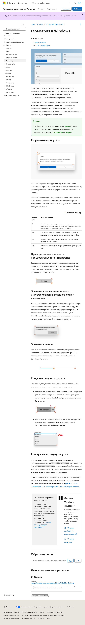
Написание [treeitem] (10, 92)
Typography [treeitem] (10, 83)
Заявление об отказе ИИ (11, 612)
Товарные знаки (27, 618)
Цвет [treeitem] (8, 51)
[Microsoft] (4, 3)
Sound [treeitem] (8, 80)
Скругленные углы (39, 42)
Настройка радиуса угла (41, 45)
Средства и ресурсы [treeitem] (11, 95)
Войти (80, 3)
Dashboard (77, 9)
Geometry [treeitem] (9, 61)
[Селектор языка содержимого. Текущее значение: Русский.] (8, 607)
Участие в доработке (54, 612)
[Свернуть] (23, 24)
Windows (40, 24)
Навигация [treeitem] (10, 76)
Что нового (66, 9)
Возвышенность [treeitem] (11, 58)
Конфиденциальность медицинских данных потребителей (42, 615)
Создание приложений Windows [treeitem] (12, 34)
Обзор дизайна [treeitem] (9, 39)
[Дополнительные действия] (80, 24)
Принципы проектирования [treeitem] (14, 42)
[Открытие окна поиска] (75, 3)
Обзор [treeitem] (8, 48)
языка (67, 126)
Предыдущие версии (29, 612)
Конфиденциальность (10, 615)
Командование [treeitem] (11, 54)
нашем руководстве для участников (42, 524)
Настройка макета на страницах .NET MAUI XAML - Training (52, 583)
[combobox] (14, 29)
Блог (41, 612)
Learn (33, 24)
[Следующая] (70, 3)
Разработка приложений (54, 24)
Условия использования (11, 618)
